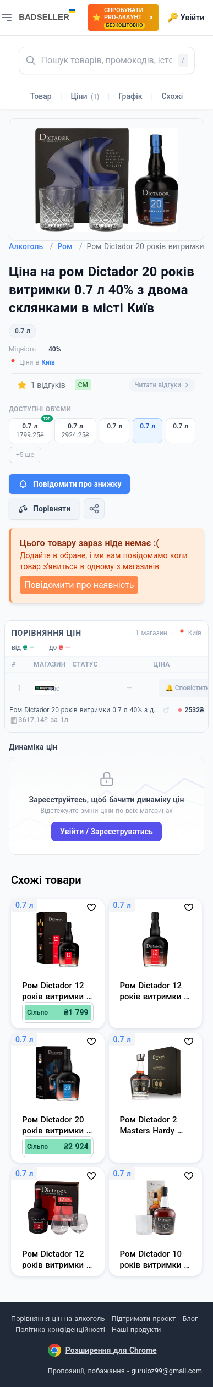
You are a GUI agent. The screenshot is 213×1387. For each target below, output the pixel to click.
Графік (130, 96)
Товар (41, 96)
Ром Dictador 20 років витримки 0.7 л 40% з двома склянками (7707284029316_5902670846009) (85, 710)
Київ (48, 362)
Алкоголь (31, 246)
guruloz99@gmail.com (167, 1371)
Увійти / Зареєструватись (106, 831)
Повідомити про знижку (69, 483)
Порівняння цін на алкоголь (58, 1318)
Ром (69, 246)
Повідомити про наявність (79, 585)
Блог (190, 1318)
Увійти (185, 17)
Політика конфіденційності (60, 1329)
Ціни (85, 96)
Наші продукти (136, 1329)
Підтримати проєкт (144, 1318)
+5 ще (25, 455)
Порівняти (44, 508)
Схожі (172, 96)
